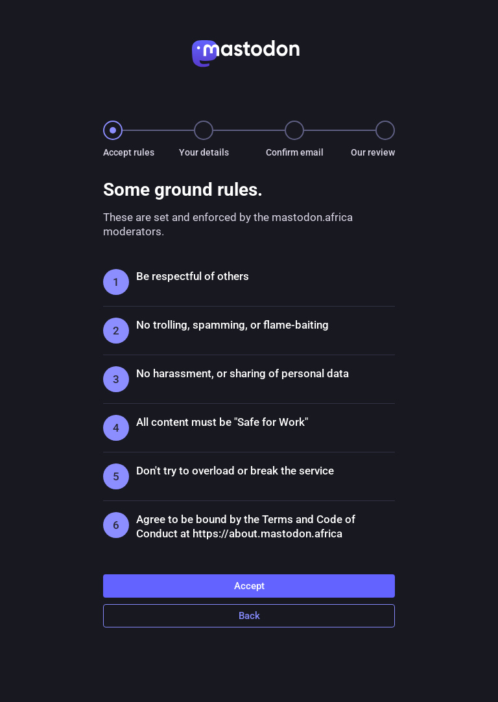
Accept (249, 586)
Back (249, 616)
